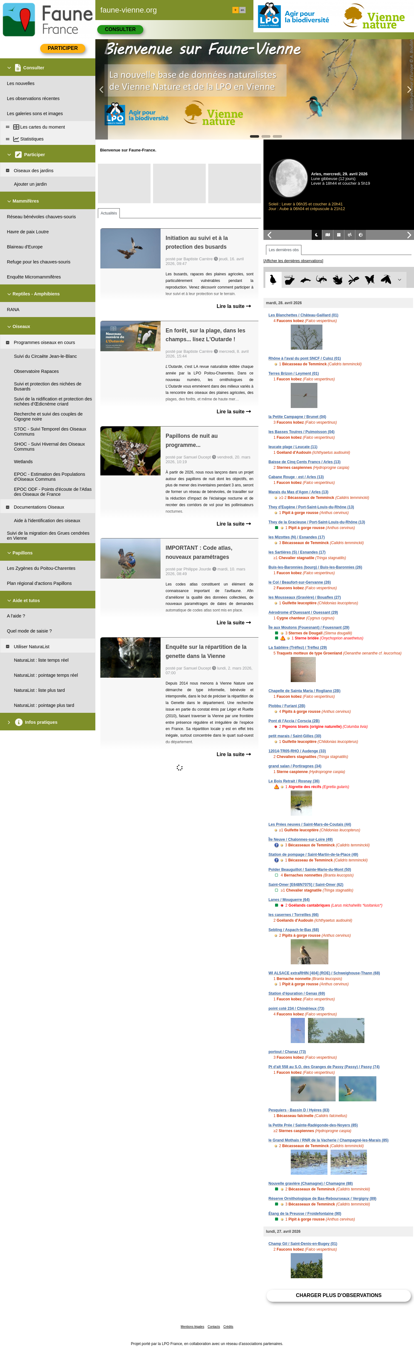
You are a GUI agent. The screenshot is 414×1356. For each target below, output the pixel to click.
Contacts (214, 1326)
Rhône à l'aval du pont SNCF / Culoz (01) (304, 358)
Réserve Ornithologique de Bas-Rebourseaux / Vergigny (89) (322, 1198)
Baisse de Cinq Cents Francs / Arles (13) (304, 462)
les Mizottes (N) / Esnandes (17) (296, 537)
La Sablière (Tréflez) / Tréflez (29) (297, 647)
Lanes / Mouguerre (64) (289, 900)
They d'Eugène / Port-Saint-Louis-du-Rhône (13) (311, 507)
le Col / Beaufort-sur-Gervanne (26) (299, 582)
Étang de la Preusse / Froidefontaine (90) (304, 1213)
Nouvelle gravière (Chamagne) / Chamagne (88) (310, 1183)
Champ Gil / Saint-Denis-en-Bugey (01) (302, 1244)
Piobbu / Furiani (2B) (286, 706)
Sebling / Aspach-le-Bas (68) (293, 930)
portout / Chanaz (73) (287, 1052)
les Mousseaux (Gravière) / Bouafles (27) (304, 597)
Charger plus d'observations (338, 1295)
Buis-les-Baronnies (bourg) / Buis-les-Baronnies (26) (315, 567)
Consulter (120, 29)
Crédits (228, 1326)
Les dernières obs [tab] (284, 250)
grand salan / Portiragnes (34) (294, 766)
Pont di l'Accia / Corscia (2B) (294, 721)
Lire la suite (234, 306)
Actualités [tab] (109, 213)
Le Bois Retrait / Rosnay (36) (294, 781)
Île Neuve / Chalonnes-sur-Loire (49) (300, 839)
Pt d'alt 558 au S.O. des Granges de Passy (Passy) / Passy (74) (324, 1067)
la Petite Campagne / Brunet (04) (297, 417)
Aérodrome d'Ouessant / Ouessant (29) (303, 612)
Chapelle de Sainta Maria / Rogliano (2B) (304, 691)
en (242, 10)
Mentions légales (192, 1326)
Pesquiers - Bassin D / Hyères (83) (298, 1110)
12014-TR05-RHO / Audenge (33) (297, 751)
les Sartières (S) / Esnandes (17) (297, 552)
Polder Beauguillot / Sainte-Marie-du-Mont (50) (309, 869)
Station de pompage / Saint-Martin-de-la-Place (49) (313, 854)
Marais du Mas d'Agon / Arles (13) (298, 492)
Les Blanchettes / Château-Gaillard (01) (303, 315)
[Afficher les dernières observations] (293, 261)
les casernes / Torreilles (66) (293, 915)
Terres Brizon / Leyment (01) (293, 373)
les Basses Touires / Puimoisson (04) (301, 432)
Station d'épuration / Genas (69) (296, 993)
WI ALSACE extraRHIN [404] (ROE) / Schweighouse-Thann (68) (324, 973)
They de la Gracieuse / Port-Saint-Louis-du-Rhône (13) (316, 522)
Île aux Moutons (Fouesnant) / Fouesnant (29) (308, 627)
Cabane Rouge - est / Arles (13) (296, 477)
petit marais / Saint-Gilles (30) (294, 736)
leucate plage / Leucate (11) (292, 447)
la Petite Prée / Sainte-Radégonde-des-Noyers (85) (313, 1125)
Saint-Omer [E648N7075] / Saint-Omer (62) (305, 884)
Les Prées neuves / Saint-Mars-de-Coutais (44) (309, 824)
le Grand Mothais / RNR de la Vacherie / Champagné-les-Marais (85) (328, 1140)
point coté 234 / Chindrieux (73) (296, 1008)
